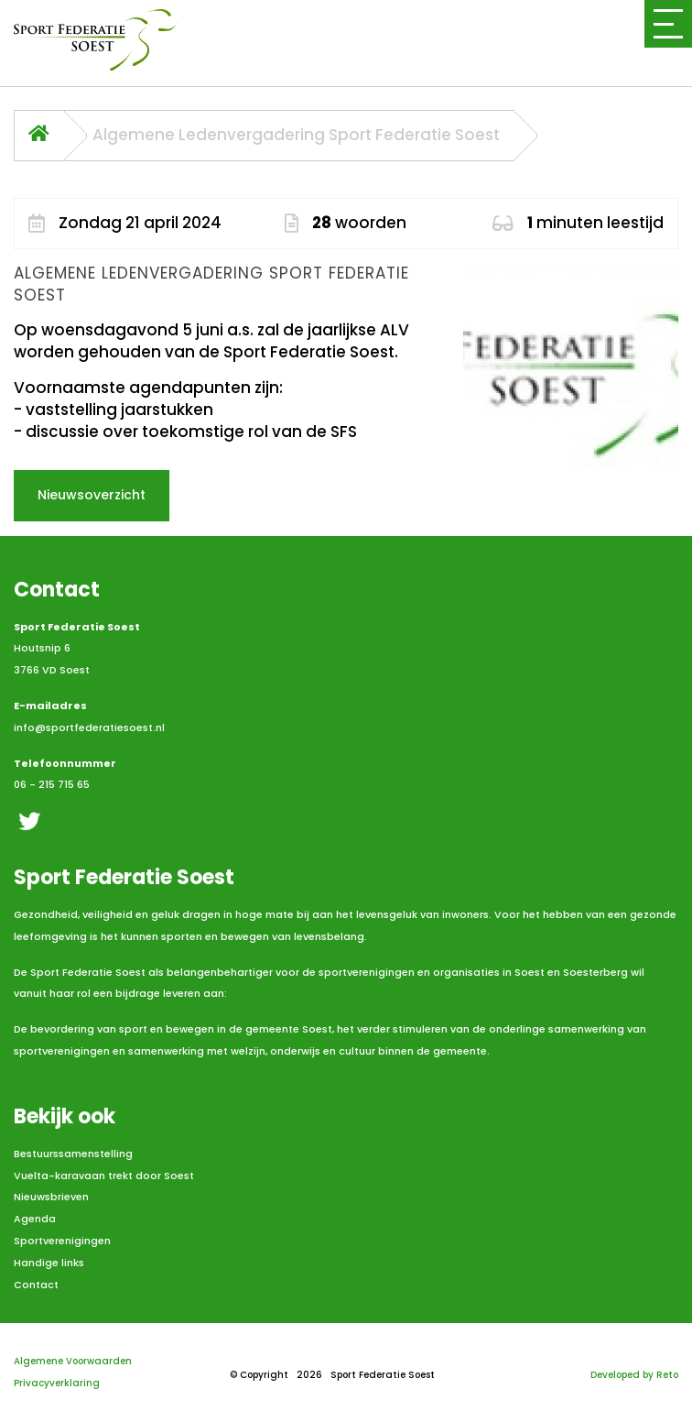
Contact (36, 1284)
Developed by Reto (634, 1375)
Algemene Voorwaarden (73, 1361)
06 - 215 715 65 (52, 784)
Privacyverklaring (57, 1383)
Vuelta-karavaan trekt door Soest (104, 1175)
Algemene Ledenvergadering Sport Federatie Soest (296, 135)
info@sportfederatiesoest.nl (89, 727)
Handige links (49, 1262)
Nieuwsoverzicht (92, 495)
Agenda (35, 1218)
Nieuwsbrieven (51, 1196)
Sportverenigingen (62, 1240)
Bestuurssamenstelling (73, 1153)
